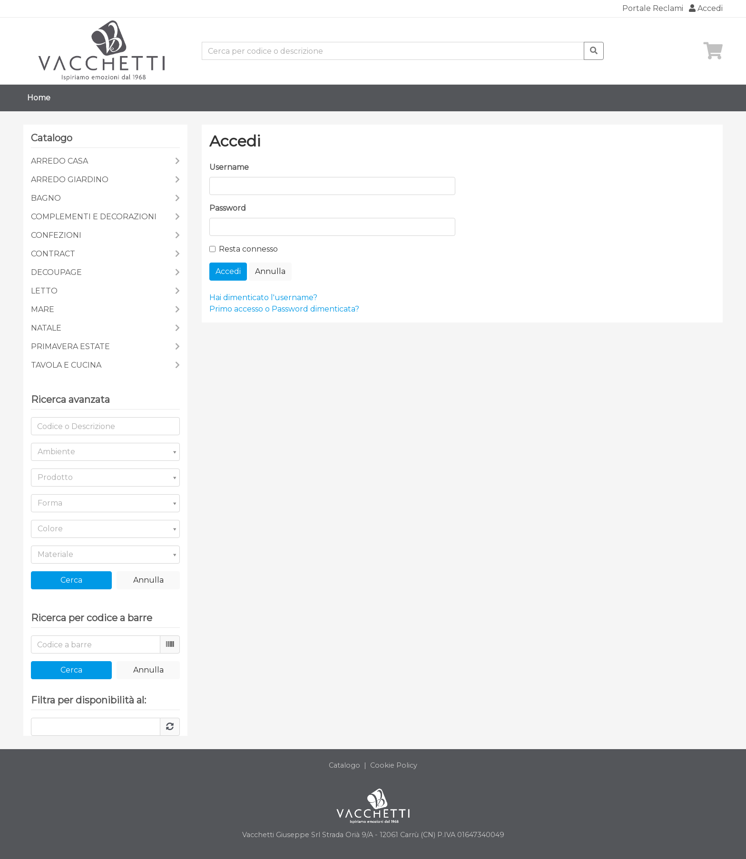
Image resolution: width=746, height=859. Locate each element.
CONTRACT (53, 253)
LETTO (44, 290)
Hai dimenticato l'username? (263, 297)
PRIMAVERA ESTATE (70, 346)
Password (227, 208)
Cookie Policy (393, 765)
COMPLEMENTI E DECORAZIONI (94, 216)
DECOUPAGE (56, 272)
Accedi (706, 8)
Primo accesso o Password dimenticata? (284, 308)
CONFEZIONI (56, 235)
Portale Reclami (652, 8)
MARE (42, 309)
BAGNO (46, 198)
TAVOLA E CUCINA (66, 365)
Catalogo (344, 765)
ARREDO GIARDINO (69, 179)
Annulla (148, 580)
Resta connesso (248, 249)
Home (38, 97)
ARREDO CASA (59, 161)
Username (229, 167)
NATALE (46, 327)
